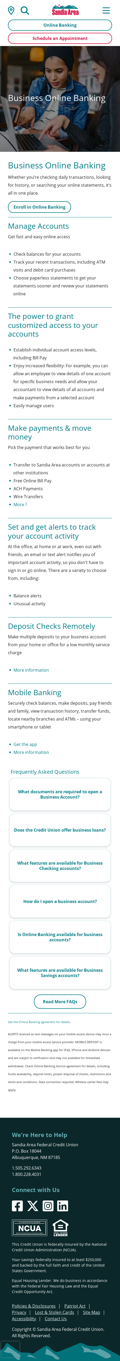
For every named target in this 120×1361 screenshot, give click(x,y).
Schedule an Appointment (60, 38)
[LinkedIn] (62, 1206)
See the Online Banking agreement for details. (40, 1022)
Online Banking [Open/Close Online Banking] (60, 25)
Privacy (19, 1312)
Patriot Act (75, 1306)
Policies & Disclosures (34, 1306)
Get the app (25, 744)
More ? (20, 504)
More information (31, 670)
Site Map (91, 1312)
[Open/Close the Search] (25, 10)
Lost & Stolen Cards (54, 1312)
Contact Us (56, 1319)
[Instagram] (48, 1206)
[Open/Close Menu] (106, 10)
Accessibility (24, 1319)
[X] (32, 1206)
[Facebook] (17, 1206)
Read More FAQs (60, 1002)
